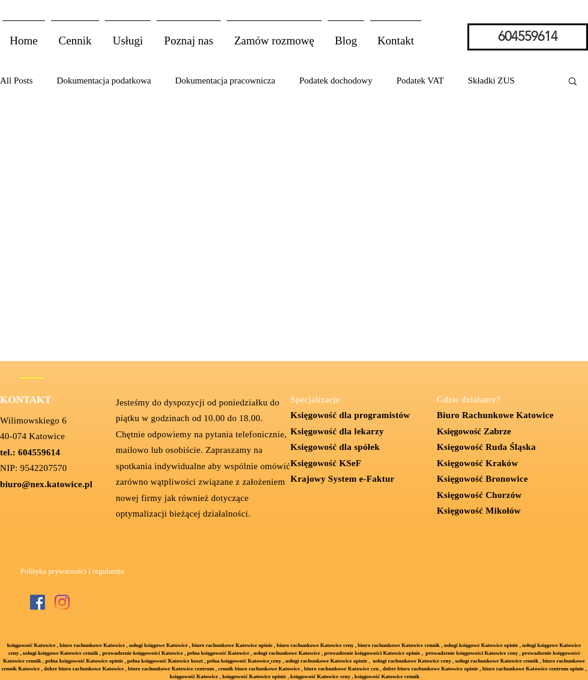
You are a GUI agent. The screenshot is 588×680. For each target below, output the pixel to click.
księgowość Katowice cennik (387, 676)
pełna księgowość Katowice (238, 661)
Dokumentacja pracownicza (225, 80)
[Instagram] (62, 602)
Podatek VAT (420, 80)
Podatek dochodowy (336, 80)
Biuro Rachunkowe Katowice (495, 415)
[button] (128, 35)
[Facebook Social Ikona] (37, 602)
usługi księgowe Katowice (158, 645)
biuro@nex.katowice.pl (46, 484)
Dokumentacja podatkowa (104, 80)
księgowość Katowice (31, 645)
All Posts (16, 80)
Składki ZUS (491, 80)
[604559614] (527, 36)
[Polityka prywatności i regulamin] (72, 572)
